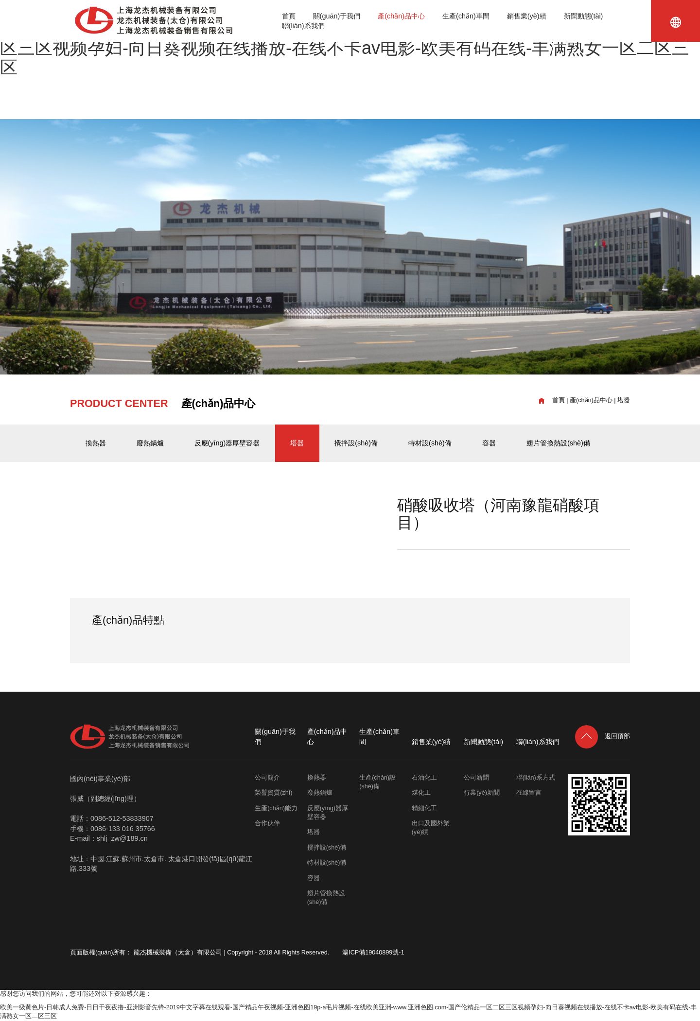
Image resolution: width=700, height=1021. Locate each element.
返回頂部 (602, 736)
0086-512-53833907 (122, 818)
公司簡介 (267, 777)
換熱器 (96, 443)
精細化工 (424, 808)
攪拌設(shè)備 (356, 443)
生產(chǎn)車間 (466, 16)
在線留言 (529, 792)
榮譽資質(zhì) (273, 792)
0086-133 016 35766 (122, 829)
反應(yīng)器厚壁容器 (227, 443)
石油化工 (424, 777)
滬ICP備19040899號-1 (373, 952)
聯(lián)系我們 (303, 26)
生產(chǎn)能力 (276, 808)
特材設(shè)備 (430, 443)
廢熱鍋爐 (150, 443)
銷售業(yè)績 (526, 16)
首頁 (289, 16)
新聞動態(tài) (583, 16)
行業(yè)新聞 (482, 792)
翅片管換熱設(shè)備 (558, 443)
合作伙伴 (267, 823)
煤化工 (421, 792)
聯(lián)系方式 (535, 777)
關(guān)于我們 (337, 16)
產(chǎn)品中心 (401, 16)
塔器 (623, 400)
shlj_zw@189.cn (122, 838)
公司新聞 (476, 777)
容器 (489, 443)
